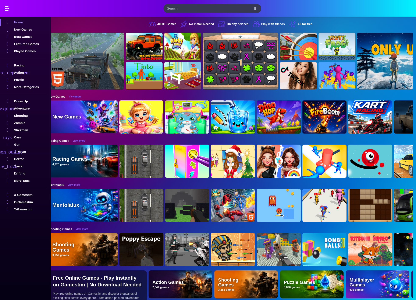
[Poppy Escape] (147, 249)
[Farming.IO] (188, 46)
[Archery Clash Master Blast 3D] (304, 46)
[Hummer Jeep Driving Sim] (92, 61)
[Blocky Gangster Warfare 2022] (284, 249)
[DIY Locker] (193, 161)
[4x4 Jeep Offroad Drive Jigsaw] (149, 46)
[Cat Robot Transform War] (239, 205)
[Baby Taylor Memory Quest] (147, 117)
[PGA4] (193, 205)
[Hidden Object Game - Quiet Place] (188, 76)
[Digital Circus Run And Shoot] (330, 205)
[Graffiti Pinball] (376, 161)
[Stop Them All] (330, 161)
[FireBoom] (330, 117)
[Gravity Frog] (342, 46)
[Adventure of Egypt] (239, 249)
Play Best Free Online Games (27, 8)
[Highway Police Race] (147, 161)
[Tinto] (149, 76)
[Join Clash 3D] (342, 76)
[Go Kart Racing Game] (376, 117)
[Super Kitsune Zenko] (376, 249)
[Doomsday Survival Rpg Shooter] (193, 249)
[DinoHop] (284, 117)
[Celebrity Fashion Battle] (284, 161)
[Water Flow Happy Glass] (239, 117)
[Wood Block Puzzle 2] (376, 205)
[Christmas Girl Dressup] (239, 161)
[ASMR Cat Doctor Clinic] (193, 117)
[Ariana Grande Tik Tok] (304, 76)
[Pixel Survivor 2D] (284, 205)
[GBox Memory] (246, 61)
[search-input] (209, 8)
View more (80, 96)
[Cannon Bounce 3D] (330, 249)
